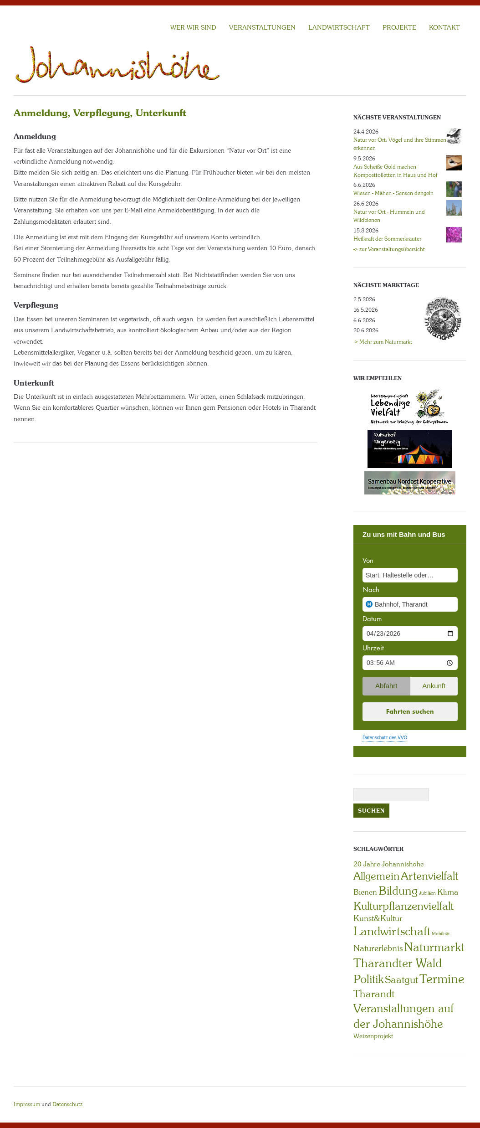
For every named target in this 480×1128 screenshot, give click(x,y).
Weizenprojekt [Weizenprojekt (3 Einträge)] (373, 1036)
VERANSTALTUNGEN (262, 27)
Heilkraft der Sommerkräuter (387, 238)
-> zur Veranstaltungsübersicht (389, 249)
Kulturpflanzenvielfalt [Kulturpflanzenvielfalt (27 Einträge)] (403, 906)
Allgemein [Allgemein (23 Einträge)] (376, 876)
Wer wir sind (193, 27)
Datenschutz (67, 1104)
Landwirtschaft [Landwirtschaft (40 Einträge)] (391, 931)
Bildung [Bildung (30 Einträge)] (398, 890)
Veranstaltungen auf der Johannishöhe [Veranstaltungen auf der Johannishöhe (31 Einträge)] (403, 1016)
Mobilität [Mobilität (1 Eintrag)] (440, 934)
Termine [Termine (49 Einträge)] (442, 979)
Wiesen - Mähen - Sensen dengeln (393, 193)
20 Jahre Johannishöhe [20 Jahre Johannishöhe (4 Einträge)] (388, 864)
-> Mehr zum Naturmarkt (382, 341)
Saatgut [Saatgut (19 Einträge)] (401, 979)
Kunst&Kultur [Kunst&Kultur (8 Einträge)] (378, 918)
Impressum (27, 1104)
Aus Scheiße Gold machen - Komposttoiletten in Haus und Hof (395, 171)
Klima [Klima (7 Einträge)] (447, 892)
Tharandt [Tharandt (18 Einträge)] (373, 993)
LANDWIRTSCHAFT (339, 27)
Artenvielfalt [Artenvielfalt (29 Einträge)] (429, 876)
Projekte (399, 27)
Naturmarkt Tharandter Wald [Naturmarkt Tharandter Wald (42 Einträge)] (409, 955)
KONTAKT (444, 27)
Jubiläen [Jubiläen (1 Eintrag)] (427, 893)
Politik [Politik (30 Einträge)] (368, 979)
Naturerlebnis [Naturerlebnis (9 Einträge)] (378, 948)
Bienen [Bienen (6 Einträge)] (365, 892)
